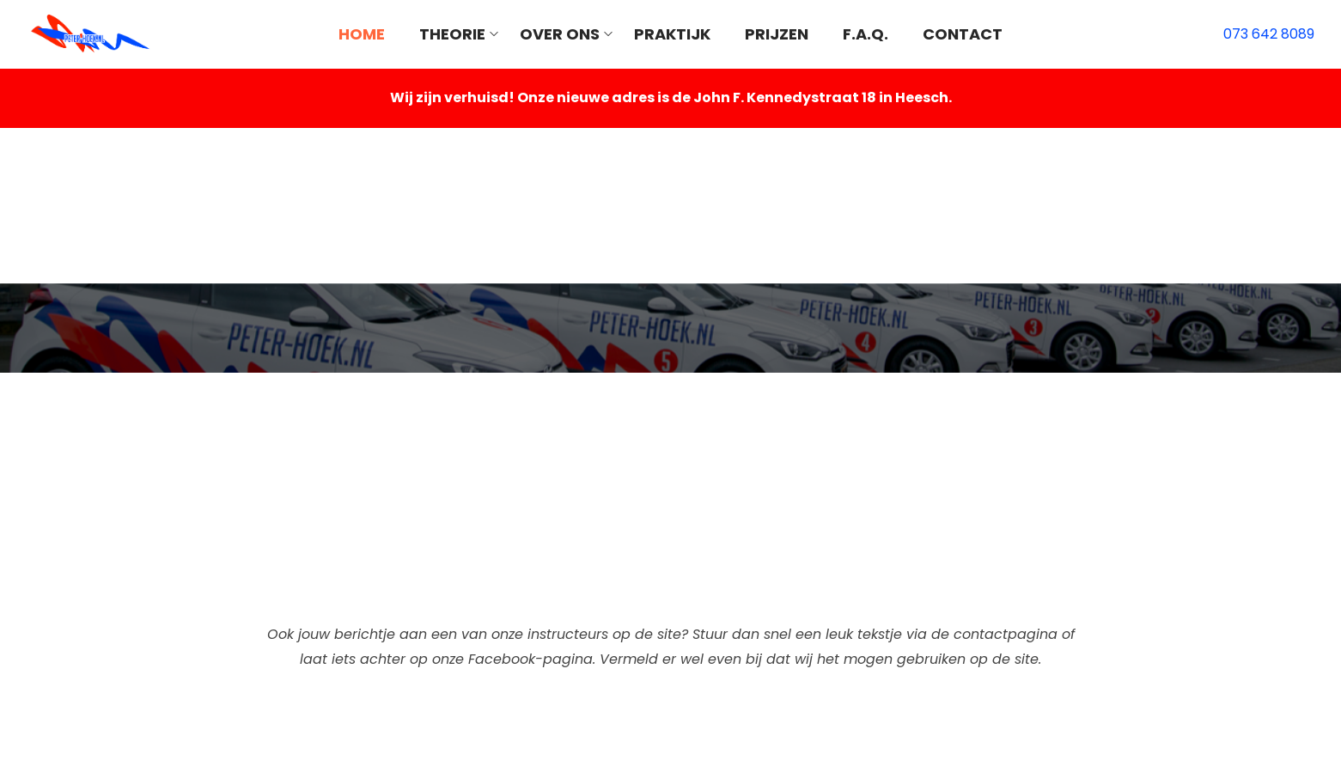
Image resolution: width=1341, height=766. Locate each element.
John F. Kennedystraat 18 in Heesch (820, 97)
